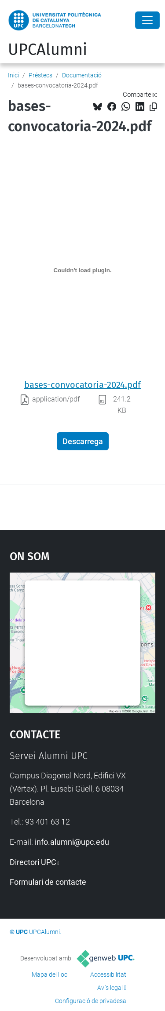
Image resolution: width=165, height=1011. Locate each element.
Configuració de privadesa (90, 1000)
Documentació (82, 75)
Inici (13, 75)
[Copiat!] (153, 107)
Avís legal (110, 987)
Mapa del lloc (49, 974)
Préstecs (40, 75)
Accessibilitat (108, 974)
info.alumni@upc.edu (72, 842)
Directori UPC (33, 862)
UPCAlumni (47, 49)
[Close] (147, 20)
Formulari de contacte (48, 882)
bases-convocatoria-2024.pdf (82, 385)
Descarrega (82, 441)
